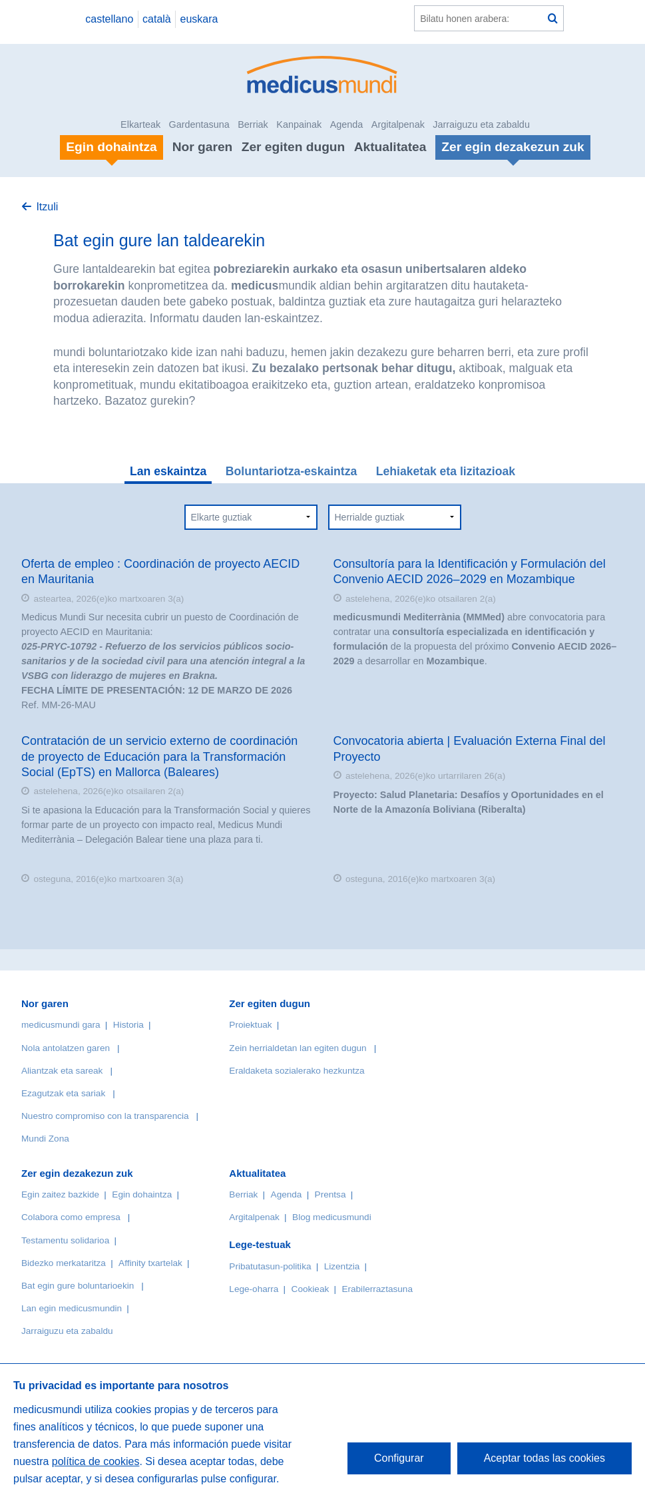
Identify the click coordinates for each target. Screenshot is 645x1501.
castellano (109, 19)
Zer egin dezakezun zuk (77, 1173)
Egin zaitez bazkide (60, 1194)
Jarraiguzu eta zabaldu (481, 124)
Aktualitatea (390, 147)
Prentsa (330, 1194)
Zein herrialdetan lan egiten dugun (297, 1048)
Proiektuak (250, 1025)
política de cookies (96, 1461)
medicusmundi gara (61, 1025)
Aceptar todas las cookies (544, 1458)
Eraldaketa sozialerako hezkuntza (296, 1071)
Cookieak (310, 1289)
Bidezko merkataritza (63, 1263)
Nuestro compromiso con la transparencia (105, 1116)
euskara (199, 19)
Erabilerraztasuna (377, 1289)
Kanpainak (299, 124)
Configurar (399, 1458)
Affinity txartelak (150, 1263)
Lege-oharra (253, 1289)
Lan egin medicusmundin (71, 1308)
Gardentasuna (199, 124)
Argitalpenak (398, 124)
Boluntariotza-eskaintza (291, 471)
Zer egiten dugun (293, 147)
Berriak (253, 124)
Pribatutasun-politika (270, 1266)
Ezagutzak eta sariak (63, 1093)
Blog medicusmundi (331, 1217)
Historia (128, 1025)
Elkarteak (140, 124)
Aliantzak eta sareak (62, 1071)
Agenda (346, 124)
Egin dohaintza (142, 1194)
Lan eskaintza (168, 471)
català (156, 19)
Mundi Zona (45, 1139)
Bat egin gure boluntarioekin (77, 1286)
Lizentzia (342, 1266)
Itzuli (47, 206)
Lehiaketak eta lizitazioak (445, 471)
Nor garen (202, 147)
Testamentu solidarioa (65, 1240)
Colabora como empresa (70, 1217)
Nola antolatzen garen (65, 1048)
